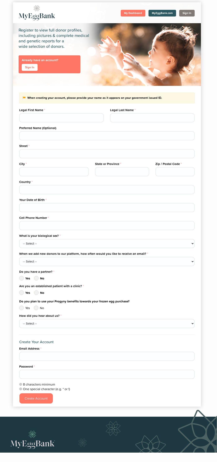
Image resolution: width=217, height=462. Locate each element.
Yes (24, 278)
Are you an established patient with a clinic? (51, 286)
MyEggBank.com (162, 13)
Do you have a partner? (36, 271)
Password (27, 366)
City (23, 164)
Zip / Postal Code (168, 164)
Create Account (36, 398)
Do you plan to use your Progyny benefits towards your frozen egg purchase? (74, 301)
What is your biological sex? (40, 236)
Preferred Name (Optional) (37, 128)
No (39, 278)
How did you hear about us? (40, 316)
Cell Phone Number (34, 218)
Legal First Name (32, 110)
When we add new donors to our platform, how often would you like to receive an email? (83, 253)
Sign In (187, 13)
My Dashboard (133, 13)
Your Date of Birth (33, 200)
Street (24, 146)
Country (26, 182)
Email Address (30, 348)
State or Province (108, 164)
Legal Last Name (123, 110)
